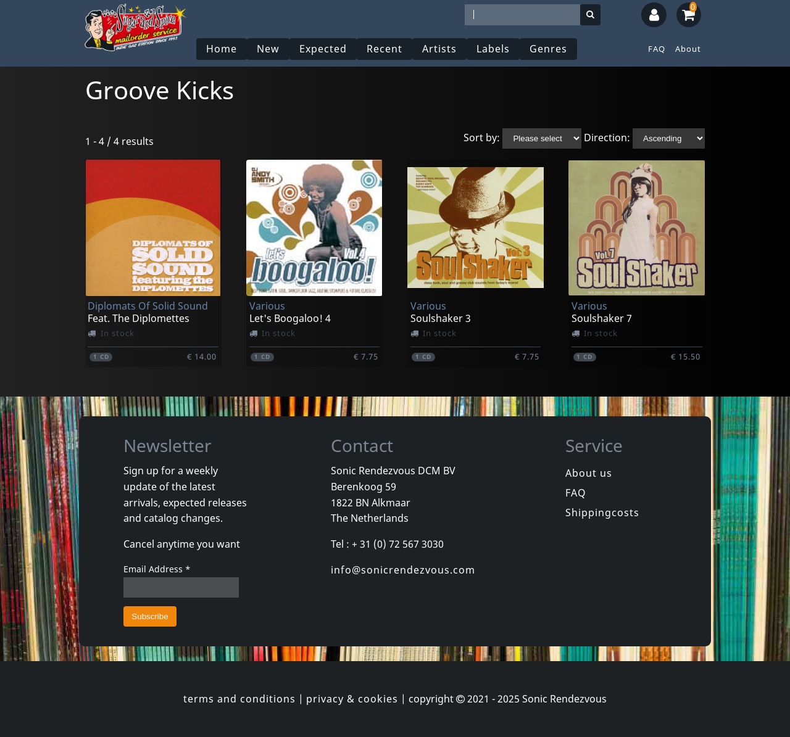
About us (588, 473)
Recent (384, 49)
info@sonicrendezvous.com (403, 570)
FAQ (656, 48)
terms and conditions (239, 699)
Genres (548, 49)
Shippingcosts (602, 512)
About (688, 48)
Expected (323, 49)
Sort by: (482, 137)
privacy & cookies (352, 699)
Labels (493, 49)
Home (221, 49)
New (268, 49)
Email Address (157, 569)
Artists (439, 49)
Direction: (607, 137)
